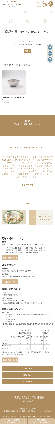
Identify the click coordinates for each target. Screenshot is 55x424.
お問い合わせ (27, 375)
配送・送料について (10, 258)
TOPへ (27, 51)
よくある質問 (27, 381)
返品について (10, 282)
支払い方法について (10, 360)
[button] (10, 21)
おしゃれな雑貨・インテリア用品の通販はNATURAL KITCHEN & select (27, 416)
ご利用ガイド (27, 368)
